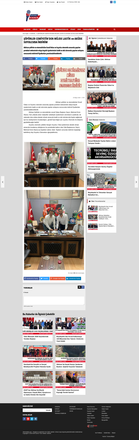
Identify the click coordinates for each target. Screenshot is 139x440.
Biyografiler (105, 420)
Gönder (48, 410)
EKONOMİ (72, 406)
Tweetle (40, 58)
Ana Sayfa (27, 29)
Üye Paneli (61, 2)
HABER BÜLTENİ (28, 406)
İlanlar (88, 420)
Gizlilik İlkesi (107, 433)
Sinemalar (90, 422)
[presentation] (79, 287)
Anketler (89, 413)
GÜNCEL (33, 33)
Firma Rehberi (106, 418)
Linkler (103, 411)
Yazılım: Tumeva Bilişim (108, 436)
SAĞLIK (57, 409)
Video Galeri (90, 415)
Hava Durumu (91, 406)
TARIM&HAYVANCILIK (76, 409)
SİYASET (57, 411)
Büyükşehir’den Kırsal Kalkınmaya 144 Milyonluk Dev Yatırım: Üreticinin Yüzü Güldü (69, 339)
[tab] (79, 287)
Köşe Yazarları (91, 418)
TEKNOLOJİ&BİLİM (60, 413)
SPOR (71, 411)
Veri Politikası (98, 433)
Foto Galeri (105, 415)
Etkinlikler (104, 413)
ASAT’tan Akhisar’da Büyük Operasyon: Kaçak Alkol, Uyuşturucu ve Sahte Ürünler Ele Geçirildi (37, 392)
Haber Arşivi (105, 409)
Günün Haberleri (106, 406)
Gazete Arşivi (91, 411)
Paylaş (27, 58)
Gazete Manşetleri (92, 409)
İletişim (113, 433)
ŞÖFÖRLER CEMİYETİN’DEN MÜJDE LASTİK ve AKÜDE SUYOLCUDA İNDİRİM (60, 33)
